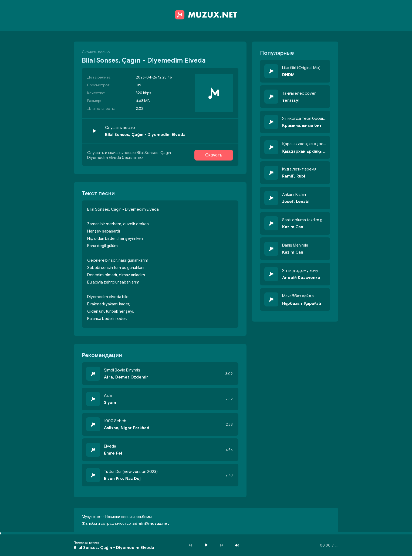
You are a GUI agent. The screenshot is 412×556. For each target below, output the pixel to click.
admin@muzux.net (150, 523)
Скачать (213, 155)
